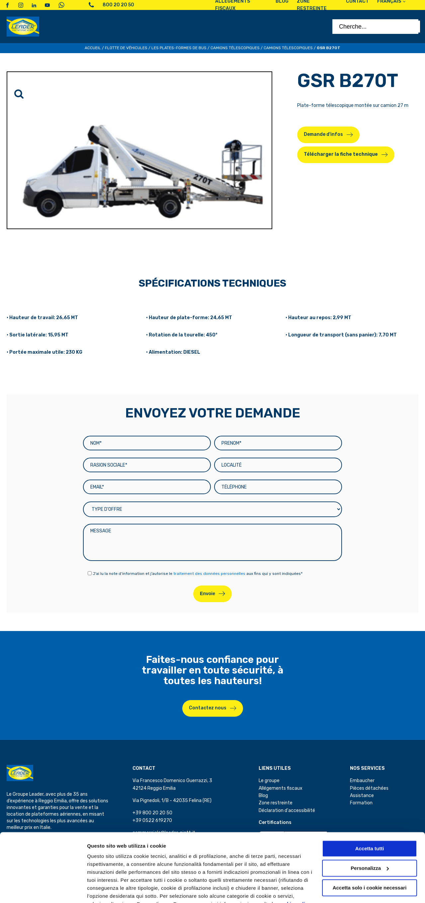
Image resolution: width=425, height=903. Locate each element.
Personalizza (102, 890)
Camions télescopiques (235, 47)
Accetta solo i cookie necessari (370, 855)
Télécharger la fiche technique (341, 154)
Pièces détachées (369, 788)
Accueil (93, 47)
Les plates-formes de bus (179, 47)
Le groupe (269, 780)
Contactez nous (207, 708)
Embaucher (362, 780)
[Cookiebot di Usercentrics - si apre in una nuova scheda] (43, 890)
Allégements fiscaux (280, 788)
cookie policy (294, 871)
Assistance (362, 795)
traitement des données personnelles (209, 573)
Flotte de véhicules (126, 47)
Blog (263, 795)
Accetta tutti (369, 816)
